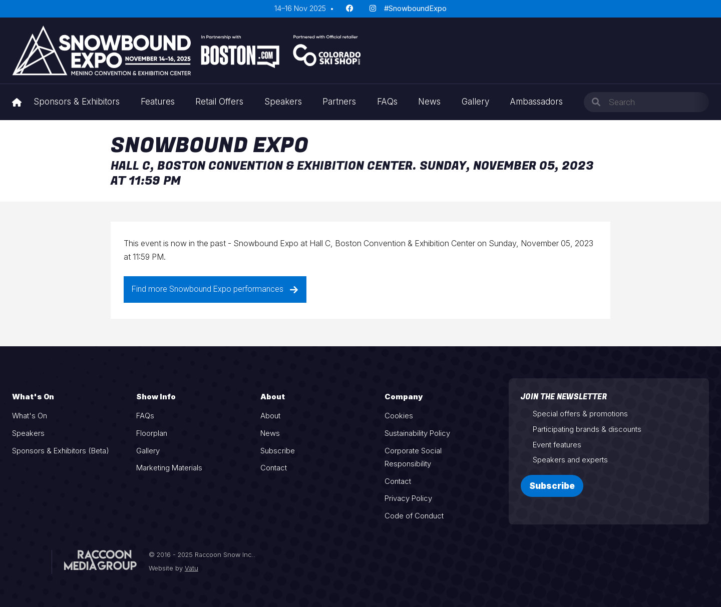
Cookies (399, 415)
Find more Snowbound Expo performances (215, 289)
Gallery (475, 102)
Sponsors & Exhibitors (77, 102)
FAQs (387, 102)
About (270, 415)
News (429, 102)
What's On (29, 415)
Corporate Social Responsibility (413, 457)
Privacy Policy (408, 498)
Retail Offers (219, 102)
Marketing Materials (169, 467)
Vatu (191, 568)
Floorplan (151, 433)
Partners (339, 102)
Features (158, 102)
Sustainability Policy (417, 433)
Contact (273, 467)
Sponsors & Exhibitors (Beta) (60, 450)
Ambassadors (536, 102)
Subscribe (277, 450)
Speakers (283, 102)
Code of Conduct (414, 515)
